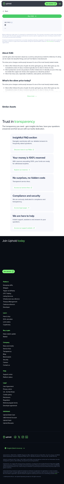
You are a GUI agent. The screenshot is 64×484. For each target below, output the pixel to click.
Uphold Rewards (8, 423)
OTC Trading (7, 293)
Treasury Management (10, 302)
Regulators (6, 400)
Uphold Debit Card (9, 415)
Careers (5, 362)
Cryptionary (6, 325)
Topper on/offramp (9, 291)
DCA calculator (8, 319)
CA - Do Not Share (9, 392)
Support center (8, 374)
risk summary (50, 41)
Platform (6, 282)
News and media (8, 346)
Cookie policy (7, 395)
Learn (5, 313)
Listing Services (8, 296)
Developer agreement (10, 405)
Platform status (7, 377)
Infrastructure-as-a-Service (11, 299)
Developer (6, 307)
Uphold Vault (7, 420)
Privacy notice (7, 389)
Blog (4, 354)
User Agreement (8, 386)
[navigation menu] (60, 4)
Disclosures (6, 397)
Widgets (5, 288)
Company (6, 342)
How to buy (6, 316)
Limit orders (6, 322)
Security (5, 360)
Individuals (6, 411)
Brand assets (7, 357)
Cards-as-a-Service (9, 304)
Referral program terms (10, 403)
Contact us (6, 365)
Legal (5, 383)
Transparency (7, 351)
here (56, 473)
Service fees (7, 349)
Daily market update (9, 334)
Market (5, 337)
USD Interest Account (10, 417)
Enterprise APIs (8, 285)
